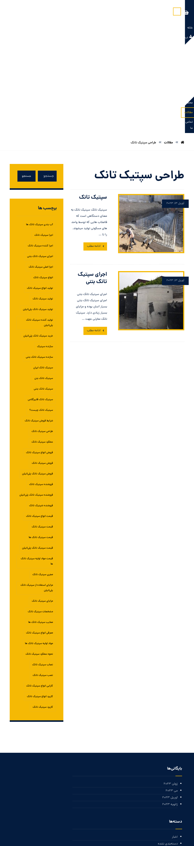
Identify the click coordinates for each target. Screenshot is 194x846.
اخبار (175, 747)
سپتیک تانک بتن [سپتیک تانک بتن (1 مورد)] (43, 288)
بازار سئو (93, 838)
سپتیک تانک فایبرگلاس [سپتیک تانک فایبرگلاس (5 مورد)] (40, 309)
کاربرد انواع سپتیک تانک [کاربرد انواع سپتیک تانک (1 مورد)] (40, 606)
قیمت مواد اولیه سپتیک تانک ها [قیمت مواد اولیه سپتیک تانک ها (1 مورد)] (37, 471)
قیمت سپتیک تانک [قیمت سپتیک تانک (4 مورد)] (42, 437)
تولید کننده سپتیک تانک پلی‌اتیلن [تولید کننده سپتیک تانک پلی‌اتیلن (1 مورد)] (39, 232)
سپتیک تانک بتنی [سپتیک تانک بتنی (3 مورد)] (43, 299)
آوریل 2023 (170, 708)
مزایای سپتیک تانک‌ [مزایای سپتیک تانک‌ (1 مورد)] (42, 511)
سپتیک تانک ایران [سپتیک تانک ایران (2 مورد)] (43, 277)
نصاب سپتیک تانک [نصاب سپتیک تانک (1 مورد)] (42, 574)
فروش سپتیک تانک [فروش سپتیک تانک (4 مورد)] (42, 373)
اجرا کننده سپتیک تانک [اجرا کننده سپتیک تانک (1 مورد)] (40, 156)
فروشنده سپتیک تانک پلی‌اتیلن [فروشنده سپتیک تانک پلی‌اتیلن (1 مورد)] (36, 405)
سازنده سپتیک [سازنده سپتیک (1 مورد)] (45, 256)
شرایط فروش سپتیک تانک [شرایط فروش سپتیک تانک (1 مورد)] (39, 331)
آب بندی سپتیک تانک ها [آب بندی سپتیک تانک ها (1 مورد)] (39, 134)
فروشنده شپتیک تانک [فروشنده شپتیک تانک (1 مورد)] (41, 415)
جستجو (26, 86)
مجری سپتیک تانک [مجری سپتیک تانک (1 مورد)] (42, 484)
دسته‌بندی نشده (168, 755)
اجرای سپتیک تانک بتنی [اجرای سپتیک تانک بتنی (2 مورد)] (40, 166)
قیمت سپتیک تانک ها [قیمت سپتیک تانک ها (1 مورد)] (41, 447)
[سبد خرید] (23, 12)
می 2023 (172, 701)
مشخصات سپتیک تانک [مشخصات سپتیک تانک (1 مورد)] (40, 521)
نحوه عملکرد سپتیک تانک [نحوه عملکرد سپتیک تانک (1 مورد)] (39, 564)
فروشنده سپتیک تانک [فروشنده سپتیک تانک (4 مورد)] (41, 394)
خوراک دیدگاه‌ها (168, 802)
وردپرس (173, 809)
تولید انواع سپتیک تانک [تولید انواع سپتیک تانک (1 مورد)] (40, 198)
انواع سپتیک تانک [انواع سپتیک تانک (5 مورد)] (43, 187)
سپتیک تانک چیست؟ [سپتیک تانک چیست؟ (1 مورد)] (41, 320)
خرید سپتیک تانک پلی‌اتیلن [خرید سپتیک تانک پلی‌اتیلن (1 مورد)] (38, 246)
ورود (175, 787)
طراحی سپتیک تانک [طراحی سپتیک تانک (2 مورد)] (42, 341)
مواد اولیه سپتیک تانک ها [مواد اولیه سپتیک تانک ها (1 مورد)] (39, 553)
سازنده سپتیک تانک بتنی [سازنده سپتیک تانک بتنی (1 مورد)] (39, 267)
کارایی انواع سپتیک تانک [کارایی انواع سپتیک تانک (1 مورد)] (39, 596)
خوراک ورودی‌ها (168, 795)
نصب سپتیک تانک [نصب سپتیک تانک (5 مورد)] (43, 585)
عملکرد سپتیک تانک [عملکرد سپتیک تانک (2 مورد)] (42, 352)
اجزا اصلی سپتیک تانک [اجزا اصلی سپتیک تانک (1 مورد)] (41, 177)
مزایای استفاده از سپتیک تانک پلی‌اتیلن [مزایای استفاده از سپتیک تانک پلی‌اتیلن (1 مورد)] (37, 497)
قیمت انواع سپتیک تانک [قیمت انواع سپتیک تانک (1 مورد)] (39, 426)
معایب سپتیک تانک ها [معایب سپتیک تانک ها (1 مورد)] (40, 532)
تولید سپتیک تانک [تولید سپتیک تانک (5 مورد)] (43, 209)
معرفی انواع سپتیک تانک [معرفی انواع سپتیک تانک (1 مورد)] (39, 543)
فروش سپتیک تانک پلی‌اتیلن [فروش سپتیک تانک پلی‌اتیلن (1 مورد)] (37, 384)
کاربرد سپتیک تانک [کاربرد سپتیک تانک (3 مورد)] (43, 617)
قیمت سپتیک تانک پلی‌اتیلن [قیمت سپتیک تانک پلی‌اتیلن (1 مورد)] (37, 458)
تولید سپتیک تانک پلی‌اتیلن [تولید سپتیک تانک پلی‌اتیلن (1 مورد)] (38, 219)
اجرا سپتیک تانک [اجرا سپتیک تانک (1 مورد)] (43, 145)
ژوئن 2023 (171, 694)
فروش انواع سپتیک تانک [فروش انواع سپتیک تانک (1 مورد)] (39, 362)
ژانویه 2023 (170, 715)
